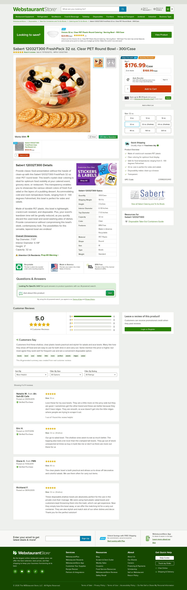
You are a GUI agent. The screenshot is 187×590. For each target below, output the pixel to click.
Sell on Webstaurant (136, 572)
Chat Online (161, 568)
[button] (98, 63)
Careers (131, 563)
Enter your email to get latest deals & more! (26, 538)
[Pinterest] (42, 571)
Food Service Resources (106, 569)
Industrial (152, 17)
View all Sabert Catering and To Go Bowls (148, 204)
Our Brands (132, 560)
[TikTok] (35, 571)
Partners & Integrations (75, 572)
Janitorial (141, 17)
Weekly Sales (101, 563)
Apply (168, 98)
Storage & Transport (126, 17)
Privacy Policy (90, 299)
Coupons (99, 566)
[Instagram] (15, 571)
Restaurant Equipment (25, 17)
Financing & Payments (136, 566)
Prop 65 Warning (49, 255)
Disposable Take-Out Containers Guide (150, 221)
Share (92, 137)
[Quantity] (128, 88)
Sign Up (85, 538)
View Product (161, 35)
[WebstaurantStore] (34, 553)
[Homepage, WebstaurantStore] (35, 9)
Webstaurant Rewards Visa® (144, 99)
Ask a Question (108, 137)
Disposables (98, 17)
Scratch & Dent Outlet (104, 560)
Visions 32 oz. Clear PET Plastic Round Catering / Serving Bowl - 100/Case (92, 32)
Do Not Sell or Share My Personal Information (156, 585)
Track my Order (164, 563)
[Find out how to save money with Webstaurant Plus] (63, 29)
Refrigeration (42, 17)
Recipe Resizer (72, 569)
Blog (98, 557)
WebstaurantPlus (72, 557)
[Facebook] (29, 571)
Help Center (165, 558)
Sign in (165, 80)
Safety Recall (101, 575)
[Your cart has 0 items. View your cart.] (170, 9)
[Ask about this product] (66, 293)
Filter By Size (55, 371)
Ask (110, 293)
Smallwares (56, 17)
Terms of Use (77, 299)
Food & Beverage (72, 17)
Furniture (110, 17)
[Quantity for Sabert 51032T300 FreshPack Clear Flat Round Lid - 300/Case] (16, 155)
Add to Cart (24, 155)
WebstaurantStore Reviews (107, 572)
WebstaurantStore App (75, 563)
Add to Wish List (148, 105)
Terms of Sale (86, 585)
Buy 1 (127, 61)
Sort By (18, 371)
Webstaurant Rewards (74, 560)
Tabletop (85, 17)
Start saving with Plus (116, 541)
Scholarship (132, 569)
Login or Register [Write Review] (148, 329)
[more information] (157, 145)
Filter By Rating (91, 371)
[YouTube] (22, 571)
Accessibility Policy (127, 585)
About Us (131, 557)
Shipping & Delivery (164, 572)
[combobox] (90, 9)
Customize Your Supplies (76, 566)
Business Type (165, 17)
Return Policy (133, 575)
